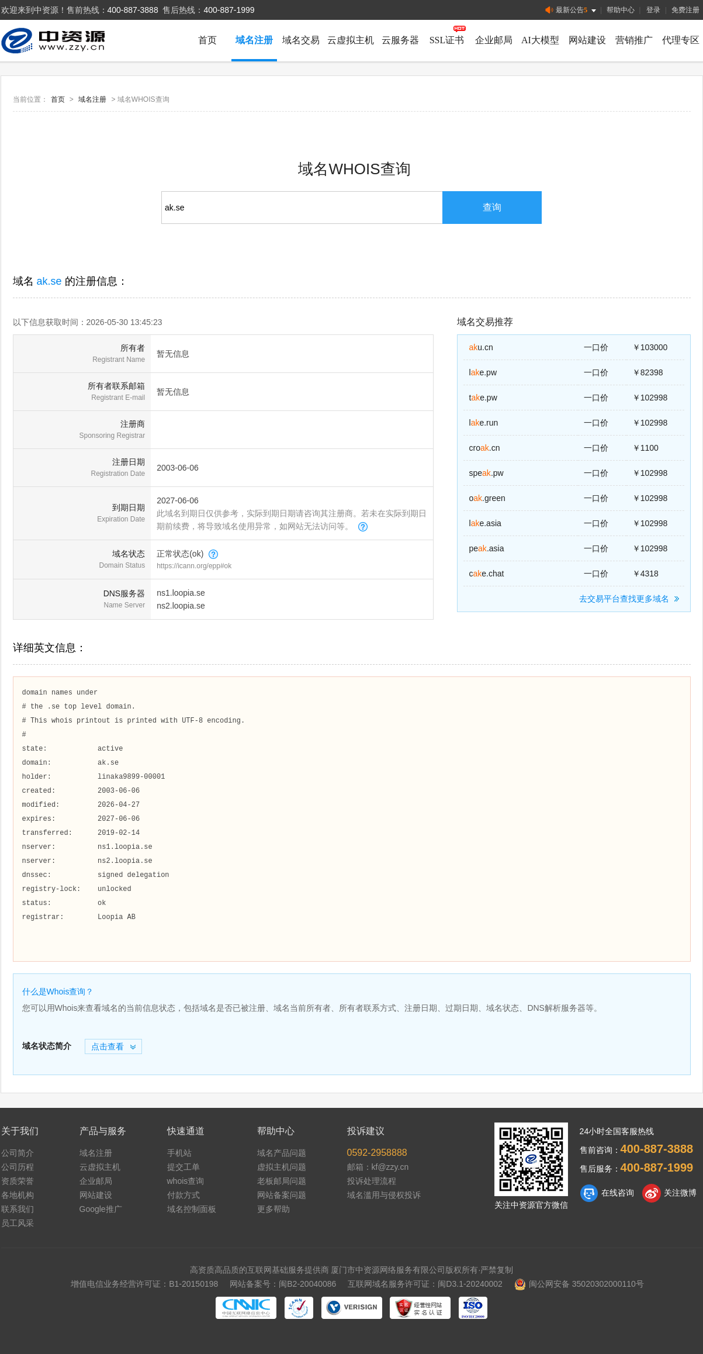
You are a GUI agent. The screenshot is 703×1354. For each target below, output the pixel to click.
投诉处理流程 (371, 1181)
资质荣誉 (17, 1181)
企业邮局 (493, 40)
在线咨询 (607, 1193)
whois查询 (186, 1181)
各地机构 (17, 1195)
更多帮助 (273, 1209)
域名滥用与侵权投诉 (384, 1195)
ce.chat (486, 573)
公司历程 (17, 1167)
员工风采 (17, 1223)
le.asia (485, 523)
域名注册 (254, 40)
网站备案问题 (281, 1195)
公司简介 (17, 1153)
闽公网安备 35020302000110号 (579, 1284)
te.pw (483, 397)
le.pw (483, 372)
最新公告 (572, 10)
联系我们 (17, 1209)
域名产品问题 (281, 1153)
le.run (483, 422)
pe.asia (486, 548)
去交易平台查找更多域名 (631, 598)
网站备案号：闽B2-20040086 (283, 1284)
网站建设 (587, 40)
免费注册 (685, 10)
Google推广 (100, 1209)
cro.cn (484, 448)
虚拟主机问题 (281, 1167)
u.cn (481, 347)
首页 (207, 40)
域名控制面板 (191, 1209)
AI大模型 (540, 40)
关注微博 (669, 1193)
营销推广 (634, 40)
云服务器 (400, 40)
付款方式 (183, 1195)
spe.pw (486, 473)
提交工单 (183, 1167)
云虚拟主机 (350, 40)
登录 (653, 10)
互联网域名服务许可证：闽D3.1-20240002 (425, 1284)
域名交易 (301, 40)
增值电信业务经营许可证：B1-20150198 (144, 1284)
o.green (487, 498)
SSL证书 (447, 40)
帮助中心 (621, 10)
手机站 (179, 1153)
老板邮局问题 (281, 1181)
